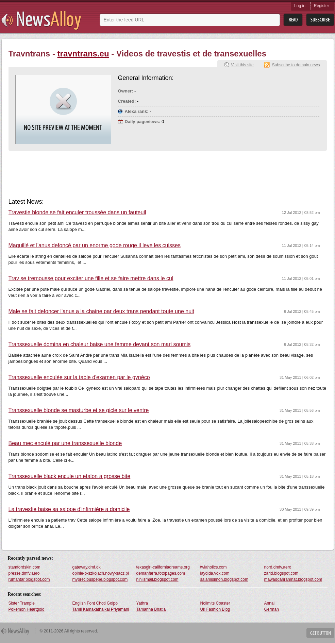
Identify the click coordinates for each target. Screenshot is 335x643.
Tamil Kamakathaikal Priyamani (100, 609)
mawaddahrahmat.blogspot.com (293, 579)
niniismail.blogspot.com (157, 579)
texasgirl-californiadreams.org (163, 567)
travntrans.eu (83, 53)
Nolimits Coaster (215, 603)
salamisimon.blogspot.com (224, 579)
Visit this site (242, 65)
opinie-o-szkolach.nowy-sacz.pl (100, 573)
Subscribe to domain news (296, 65)
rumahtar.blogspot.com (29, 579)
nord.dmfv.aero (277, 567)
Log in (299, 5)
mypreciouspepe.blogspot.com (100, 579)
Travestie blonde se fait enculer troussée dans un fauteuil (77, 212)
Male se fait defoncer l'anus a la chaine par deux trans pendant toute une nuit (102, 311)
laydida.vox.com (215, 573)
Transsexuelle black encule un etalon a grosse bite (70, 476)
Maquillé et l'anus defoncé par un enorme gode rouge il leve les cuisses (95, 245)
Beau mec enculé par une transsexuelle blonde (65, 443)
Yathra (142, 603)
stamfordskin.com (24, 567)
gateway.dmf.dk (86, 567)
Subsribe (320, 20)
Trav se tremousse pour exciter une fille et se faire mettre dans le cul (91, 278)
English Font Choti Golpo (95, 603)
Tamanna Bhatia (151, 609)
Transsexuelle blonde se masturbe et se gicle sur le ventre (79, 410)
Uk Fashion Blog (215, 609)
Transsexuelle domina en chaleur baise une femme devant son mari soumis (100, 344)
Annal (269, 603)
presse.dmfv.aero (24, 573)
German (271, 609)
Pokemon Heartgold (27, 609)
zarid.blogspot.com (281, 573)
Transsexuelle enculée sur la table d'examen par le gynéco (79, 377)
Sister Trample (22, 603)
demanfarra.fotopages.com (160, 573)
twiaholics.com (213, 567)
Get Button (320, 633)
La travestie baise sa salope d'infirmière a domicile (69, 509)
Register (321, 5)
